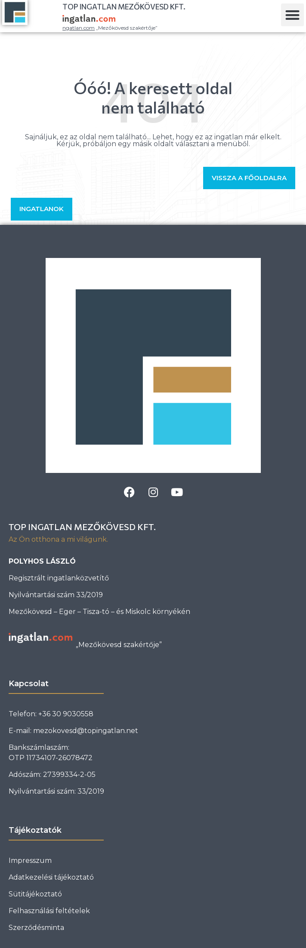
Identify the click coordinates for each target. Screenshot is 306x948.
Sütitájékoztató (35, 894)
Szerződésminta (36, 927)
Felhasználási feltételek (49, 911)
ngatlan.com (78, 28)
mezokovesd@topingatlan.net (85, 731)
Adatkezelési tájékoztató (51, 877)
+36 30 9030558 (65, 714)
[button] (292, 14)
